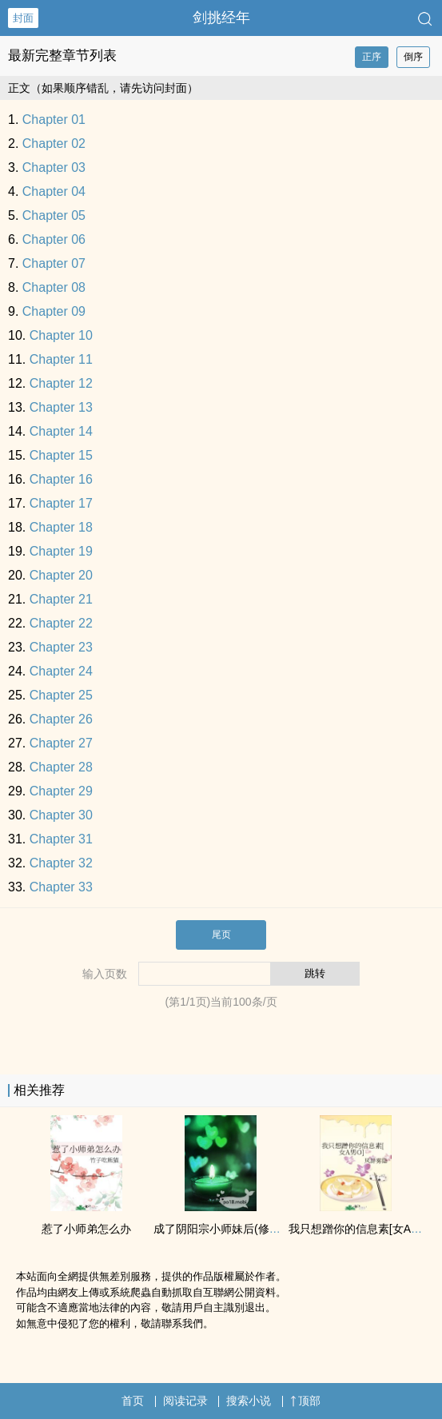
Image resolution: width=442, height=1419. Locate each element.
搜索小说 (248, 1400)
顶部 (305, 1400)
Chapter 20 (61, 575)
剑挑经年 (221, 18)
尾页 (221, 934)
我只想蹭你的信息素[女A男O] (361, 1228)
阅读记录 (185, 1400)
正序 (371, 56)
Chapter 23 (61, 647)
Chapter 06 (54, 239)
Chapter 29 (61, 791)
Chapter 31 (61, 839)
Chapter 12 (61, 383)
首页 (132, 1400)
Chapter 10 (61, 335)
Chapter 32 (61, 863)
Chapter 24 (61, 671)
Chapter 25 (61, 695)
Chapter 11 (61, 359)
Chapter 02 (54, 143)
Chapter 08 (54, 287)
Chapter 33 (61, 887)
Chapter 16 (61, 479)
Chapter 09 (54, 311)
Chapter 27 (61, 743)
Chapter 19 (61, 551)
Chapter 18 (61, 527)
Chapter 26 (61, 719)
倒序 (413, 56)
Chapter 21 (61, 599)
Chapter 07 (54, 263)
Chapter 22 (61, 623)
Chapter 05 (54, 215)
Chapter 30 (61, 815)
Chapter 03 (54, 167)
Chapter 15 (61, 455)
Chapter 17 (61, 503)
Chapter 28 (61, 767)
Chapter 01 (54, 119)
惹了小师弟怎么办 (86, 1228)
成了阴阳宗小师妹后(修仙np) (225, 1228)
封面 (23, 18)
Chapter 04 (54, 191)
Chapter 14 (61, 431)
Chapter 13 (61, 407)
